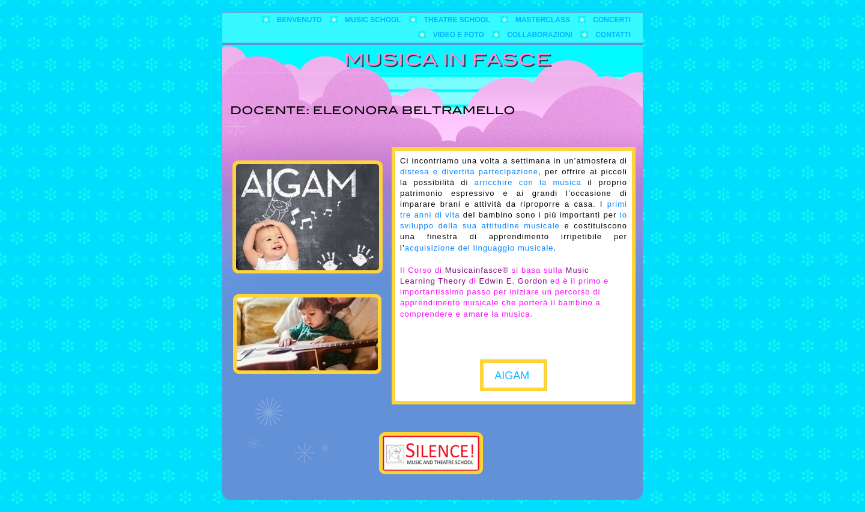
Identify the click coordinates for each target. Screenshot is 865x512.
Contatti (613, 35)
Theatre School (459, 20)
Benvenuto (300, 20)
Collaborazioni (540, 35)
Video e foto (459, 35)
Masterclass (543, 20)
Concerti (612, 20)
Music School (373, 20)
